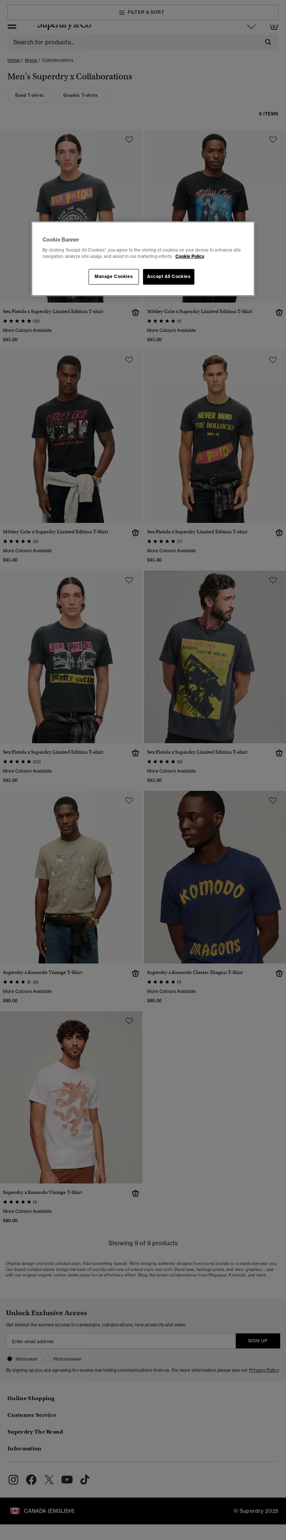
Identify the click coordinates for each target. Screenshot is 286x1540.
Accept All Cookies (168, 276)
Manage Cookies (114, 276)
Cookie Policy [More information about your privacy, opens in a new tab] (189, 256)
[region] (143, 258)
